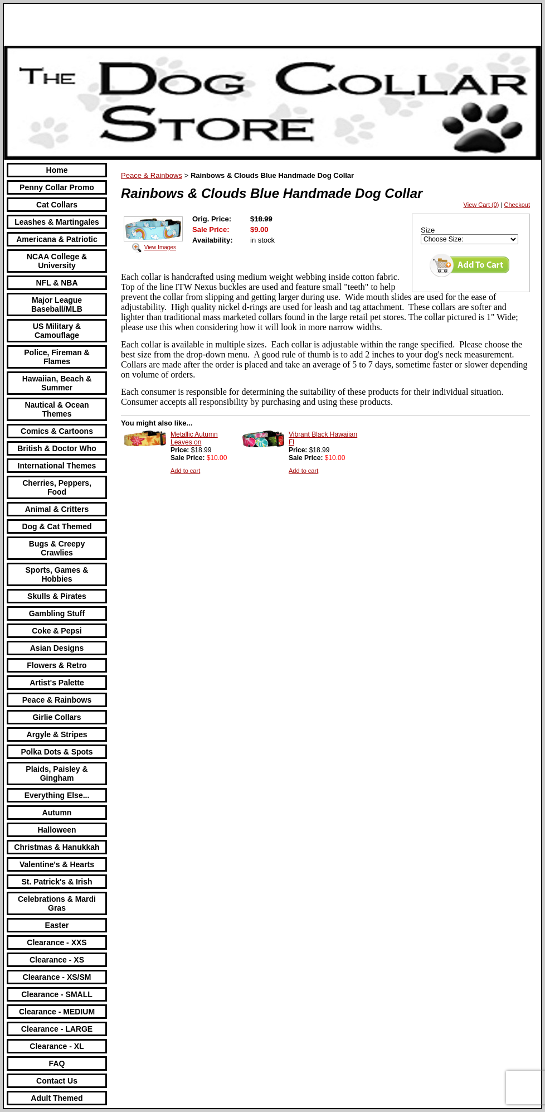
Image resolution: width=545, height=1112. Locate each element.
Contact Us (56, 1080)
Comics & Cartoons (57, 431)
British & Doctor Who (56, 448)
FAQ (57, 1063)
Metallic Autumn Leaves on (194, 438)
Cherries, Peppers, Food (56, 487)
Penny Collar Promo (57, 187)
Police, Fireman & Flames (56, 357)
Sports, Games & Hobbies (57, 574)
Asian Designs (57, 648)
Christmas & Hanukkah (56, 847)
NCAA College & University (57, 261)
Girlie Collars (56, 717)
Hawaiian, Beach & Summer (57, 383)
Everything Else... (57, 795)
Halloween (56, 829)
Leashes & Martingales (56, 221)
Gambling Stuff (57, 613)
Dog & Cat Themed (56, 526)
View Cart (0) (481, 204)
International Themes (57, 465)
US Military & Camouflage (57, 331)
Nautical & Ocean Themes (57, 409)
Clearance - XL (57, 1046)
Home (57, 170)
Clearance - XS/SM (57, 977)
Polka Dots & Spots (57, 751)
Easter (57, 925)
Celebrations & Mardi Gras (57, 903)
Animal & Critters (57, 509)
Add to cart (185, 470)
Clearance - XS (57, 959)
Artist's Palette (57, 682)
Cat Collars (56, 204)
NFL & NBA (56, 282)
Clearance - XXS (56, 942)
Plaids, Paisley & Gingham (56, 773)
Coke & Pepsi (56, 630)
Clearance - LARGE (57, 1028)
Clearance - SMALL (57, 994)
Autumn (57, 812)
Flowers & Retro (56, 665)
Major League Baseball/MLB (56, 304)
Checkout (517, 204)
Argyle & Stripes (57, 734)
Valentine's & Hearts (57, 864)
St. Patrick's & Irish (56, 881)
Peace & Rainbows (57, 699)
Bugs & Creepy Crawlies (57, 548)
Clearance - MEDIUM (57, 1011)
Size (428, 230)
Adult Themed (56, 1098)
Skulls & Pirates (56, 596)
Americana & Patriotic (57, 239)
